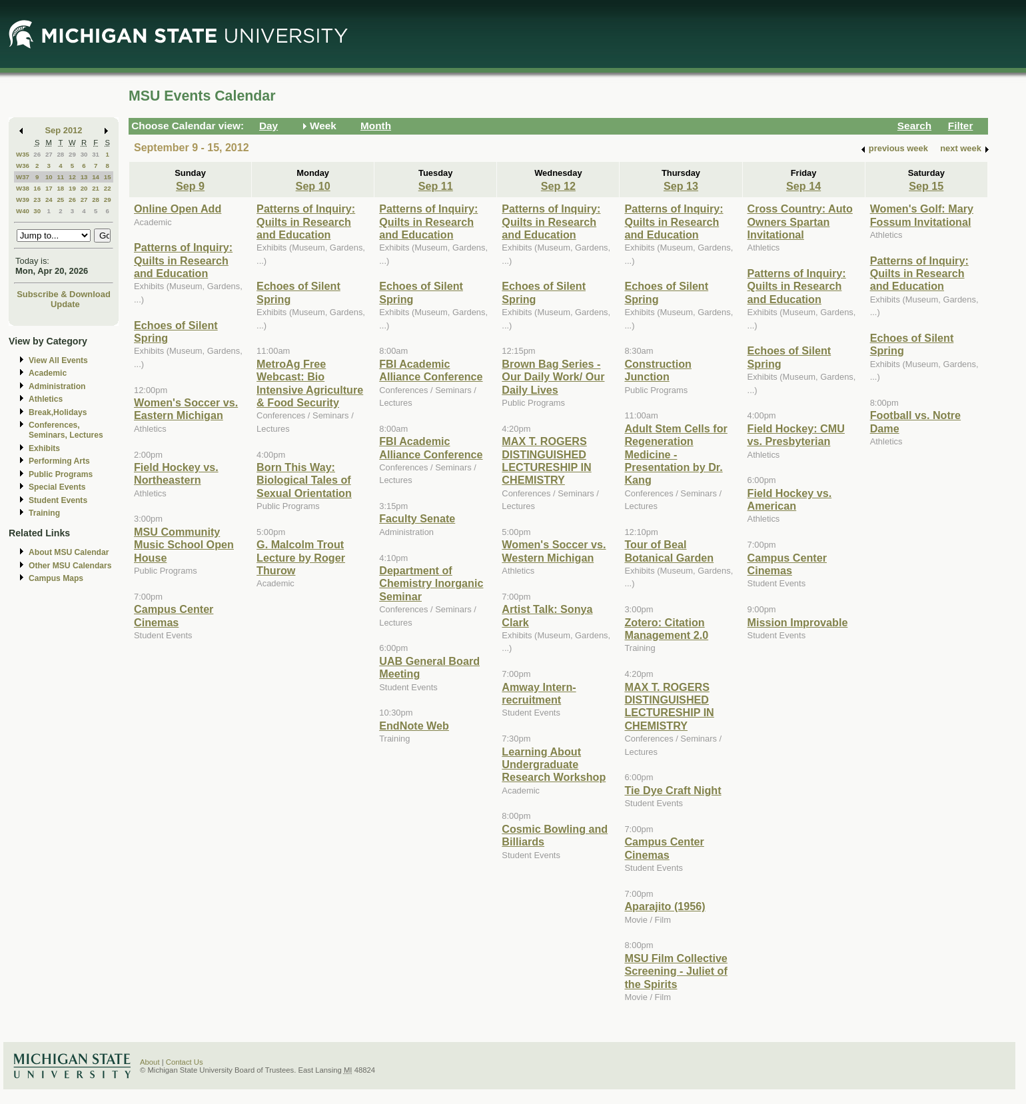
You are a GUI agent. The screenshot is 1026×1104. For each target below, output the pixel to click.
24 (49, 199)
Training (44, 513)
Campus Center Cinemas (173, 615)
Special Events (57, 487)
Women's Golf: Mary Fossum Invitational (921, 215)
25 (60, 199)
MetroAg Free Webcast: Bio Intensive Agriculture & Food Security (309, 383)
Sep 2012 (64, 130)
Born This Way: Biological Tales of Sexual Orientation (304, 480)
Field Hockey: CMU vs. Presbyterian (796, 434)
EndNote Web (414, 726)
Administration (57, 386)
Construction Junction (658, 370)
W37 (22, 177)
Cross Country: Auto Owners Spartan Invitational (800, 222)
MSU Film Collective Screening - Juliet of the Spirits (675, 971)
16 (37, 188)
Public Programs (61, 474)
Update (65, 304)
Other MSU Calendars (70, 565)
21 (95, 188)
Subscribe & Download (64, 294)
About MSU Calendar (69, 552)
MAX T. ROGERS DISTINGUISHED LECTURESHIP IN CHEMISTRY (546, 460)
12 (72, 177)
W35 (22, 154)
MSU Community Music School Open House (184, 545)
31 (95, 154)
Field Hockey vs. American (790, 499)
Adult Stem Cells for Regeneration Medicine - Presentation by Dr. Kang (675, 454)
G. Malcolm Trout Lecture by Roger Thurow (300, 557)
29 (72, 154)
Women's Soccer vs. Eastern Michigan (186, 408)
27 (49, 154)
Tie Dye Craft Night (672, 790)
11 (60, 177)
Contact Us (184, 1062)
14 (95, 177)
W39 (22, 199)
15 (107, 177)
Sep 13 (681, 186)
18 (60, 188)
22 (107, 188)
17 (49, 188)
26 (37, 154)
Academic (48, 373)
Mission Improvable (798, 622)
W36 (22, 165)
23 (37, 199)
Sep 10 (313, 186)
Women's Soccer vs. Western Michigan (554, 550)
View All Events (58, 360)
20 (84, 188)
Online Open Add (177, 209)
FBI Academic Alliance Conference (430, 370)
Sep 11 (435, 186)
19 (72, 188)
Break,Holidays (58, 412)
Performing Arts (59, 461)
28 (60, 154)
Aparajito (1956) (664, 906)
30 (84, 154)
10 (49, 177)
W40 (22, 211)
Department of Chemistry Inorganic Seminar (431, 583)
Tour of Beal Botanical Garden (669, 550)
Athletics (46, 399)
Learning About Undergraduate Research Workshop (554, 765)
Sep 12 (558, 186)
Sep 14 (803, 186)
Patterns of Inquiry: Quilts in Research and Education (183, 260)
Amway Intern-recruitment (539, 693)
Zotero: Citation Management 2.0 (666, 628)
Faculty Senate (417, 518)
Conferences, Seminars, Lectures (66, 430)
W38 (22, 188)
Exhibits (44, 448)
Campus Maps (56, 578)
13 (84, 177)
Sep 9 (190, 186)
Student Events (58, 500)
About (150, 1062)
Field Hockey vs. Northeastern (176, 473)
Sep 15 (926, 186)
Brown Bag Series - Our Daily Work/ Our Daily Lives (553, 377)
